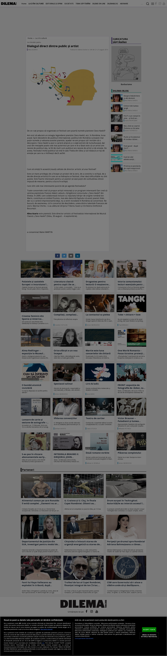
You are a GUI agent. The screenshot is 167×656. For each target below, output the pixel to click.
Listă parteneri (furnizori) (84, 638)
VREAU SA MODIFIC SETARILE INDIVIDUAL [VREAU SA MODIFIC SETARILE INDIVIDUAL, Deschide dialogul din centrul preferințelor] (149, 636)
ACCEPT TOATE (149, 629)
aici (43, 643)
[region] (83, 636)
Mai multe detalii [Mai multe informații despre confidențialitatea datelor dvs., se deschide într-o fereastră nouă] (47, 629)
